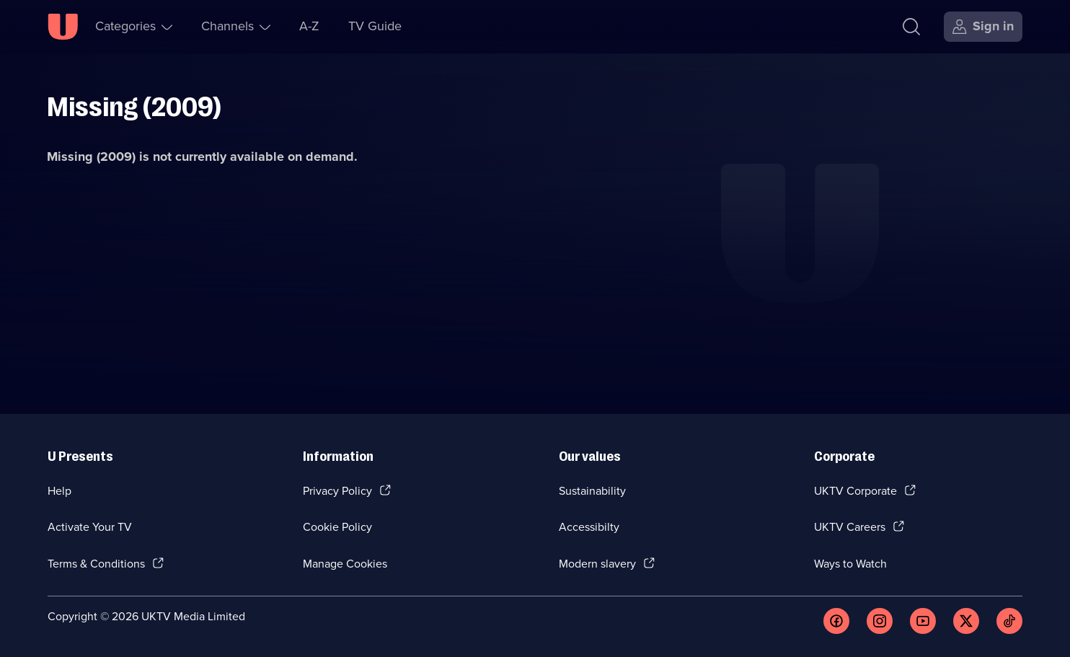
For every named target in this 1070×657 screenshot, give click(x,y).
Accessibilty (589, 527)
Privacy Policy (337, 490)
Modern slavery (597, 563)
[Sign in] (983, 27)
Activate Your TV (90, 527)
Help (59, 490)
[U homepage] (63, 27)
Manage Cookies (345, 563)
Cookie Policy (337, 527)
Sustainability (592, 490)
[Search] (911, 27)
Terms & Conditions (96, 563)
